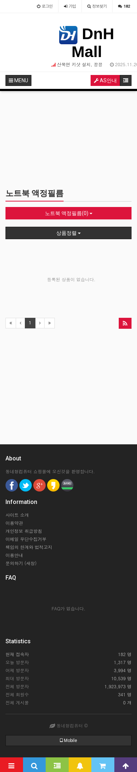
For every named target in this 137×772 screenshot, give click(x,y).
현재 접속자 (17, 654)
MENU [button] (18, 80)
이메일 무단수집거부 (25, 539)
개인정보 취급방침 (23, 531)
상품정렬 (68, 233)
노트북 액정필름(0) (68, 213)
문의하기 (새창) (21, 563)
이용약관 (14, 523)
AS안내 (105, 80)
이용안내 (14, 555)
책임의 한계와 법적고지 (28, 547)
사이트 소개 (17, 515)
